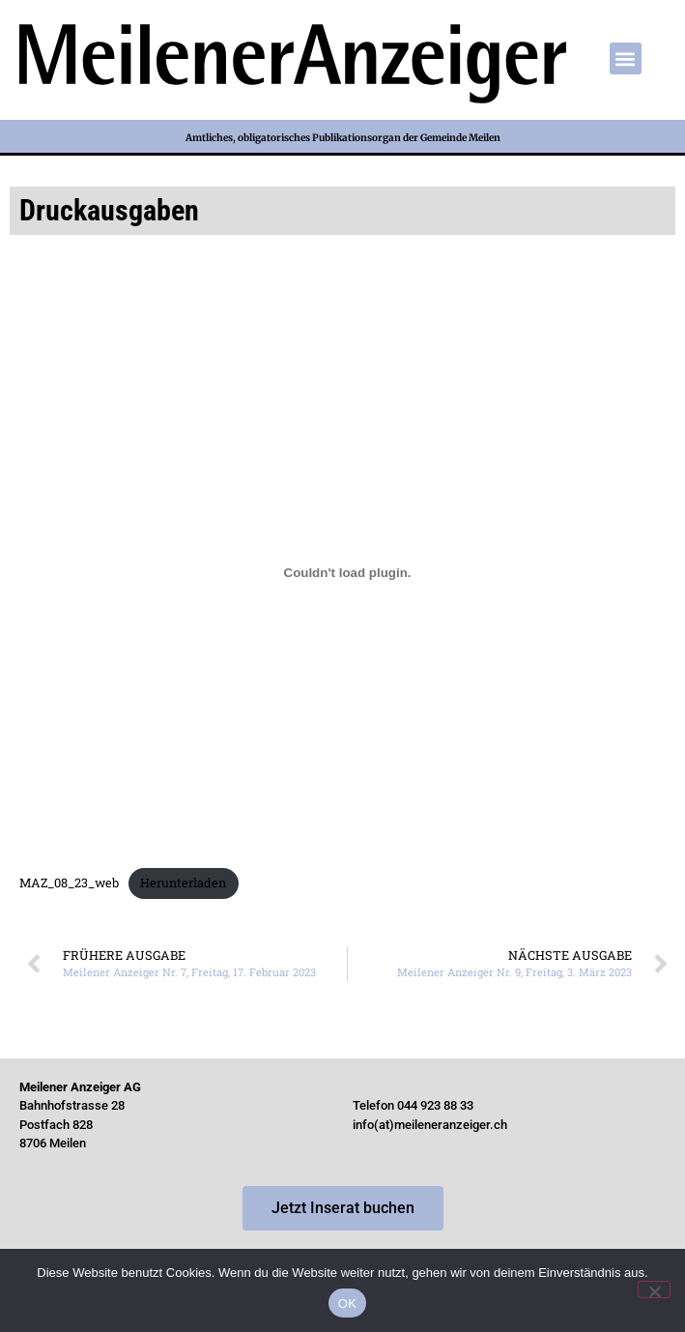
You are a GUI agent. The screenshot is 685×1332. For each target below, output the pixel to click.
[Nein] (654, 1289)
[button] (626, 58)
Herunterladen (183, 882)
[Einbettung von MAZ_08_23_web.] (347, 573)
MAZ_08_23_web (69, 882)
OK (347, 1303)
